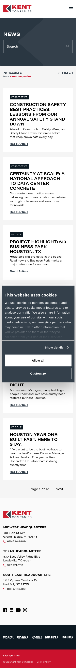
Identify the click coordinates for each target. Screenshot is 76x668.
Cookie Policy (44, 661)
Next (59, 488)
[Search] (38, 46)
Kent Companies (24, 661)
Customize (38, 373)
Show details (54, 347)
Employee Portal (11, 655)
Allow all (38, 360)
